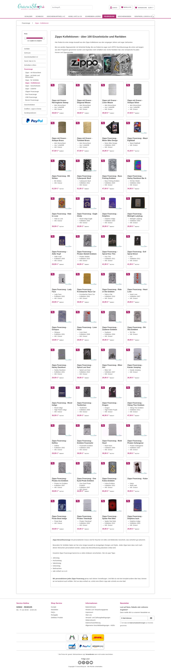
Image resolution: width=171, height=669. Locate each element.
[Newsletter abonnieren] (151, 618)
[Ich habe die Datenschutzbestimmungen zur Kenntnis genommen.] (121, 622)
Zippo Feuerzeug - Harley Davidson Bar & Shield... (136, 177)
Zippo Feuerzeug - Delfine (59, 442)
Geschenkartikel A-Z (31, 57)
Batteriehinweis (91, 607)
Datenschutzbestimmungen (137, 623)
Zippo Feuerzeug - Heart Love (137, 291)
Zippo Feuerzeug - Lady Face (62, 291)
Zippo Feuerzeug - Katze (137, 478)
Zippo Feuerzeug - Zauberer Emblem (109, 328)
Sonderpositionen (30, 113)
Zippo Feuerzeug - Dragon (109, 404)
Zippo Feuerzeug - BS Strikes (61, 177)
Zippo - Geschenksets (32, 86)
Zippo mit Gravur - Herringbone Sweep (60, 101)
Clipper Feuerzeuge (32, 91)
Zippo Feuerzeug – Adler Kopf (59, 253)
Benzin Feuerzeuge (32, 100)
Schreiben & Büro (30, 65)
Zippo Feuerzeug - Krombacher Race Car (86, 291)
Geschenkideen (29, 105)
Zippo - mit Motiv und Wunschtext (32, 76)
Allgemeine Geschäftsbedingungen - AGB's (100, 625)
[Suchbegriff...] (71, 7)
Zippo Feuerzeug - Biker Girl (112, 366)
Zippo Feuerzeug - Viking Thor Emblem (135, 404)
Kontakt (53, 607)
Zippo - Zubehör (30, 89)
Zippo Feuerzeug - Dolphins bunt (134, 517)
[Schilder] (28, 16)
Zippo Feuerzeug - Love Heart (87, 328)
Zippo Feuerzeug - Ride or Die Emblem (112, 291)
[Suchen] (90, 7)
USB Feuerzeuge (31, 97)
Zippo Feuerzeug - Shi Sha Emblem (136, 328)
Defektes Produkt (57, 617)
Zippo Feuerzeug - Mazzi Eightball (137, 139)
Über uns (89, 615)
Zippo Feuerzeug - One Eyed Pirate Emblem (86, 480)
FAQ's (53, 612)
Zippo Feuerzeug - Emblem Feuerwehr (85, 442)
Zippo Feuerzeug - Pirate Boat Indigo (59, 517)
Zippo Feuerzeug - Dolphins (109, 215)
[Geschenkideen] (124, 16)
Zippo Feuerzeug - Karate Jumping (134, 366)
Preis (25, 34)
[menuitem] (71, 7)
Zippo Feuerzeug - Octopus (59, 328)
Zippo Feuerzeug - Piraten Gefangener (135, 442)
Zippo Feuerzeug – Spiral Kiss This (110, 253)
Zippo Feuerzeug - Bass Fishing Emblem (112, 177)
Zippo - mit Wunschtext (33, 72)
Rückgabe (54, 615)
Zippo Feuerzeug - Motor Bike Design (110, 139)
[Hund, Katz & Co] (75, 16)
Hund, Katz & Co (30, 61)
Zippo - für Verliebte (32, 80)
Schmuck (27, 53)
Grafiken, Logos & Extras (32, 109)
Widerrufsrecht (91, 620)
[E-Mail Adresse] (134, 618)
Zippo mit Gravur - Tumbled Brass (84, 139)
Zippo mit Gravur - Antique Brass (59, 139)
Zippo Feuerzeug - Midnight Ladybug (134, 215)
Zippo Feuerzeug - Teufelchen (84, 404)
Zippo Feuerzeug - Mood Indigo (62, 404)
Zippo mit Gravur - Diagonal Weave (84, 101)
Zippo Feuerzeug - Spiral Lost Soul (84, 366)
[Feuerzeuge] (109, 16)
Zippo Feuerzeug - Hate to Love (61, 215)
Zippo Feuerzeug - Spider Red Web (109, 517)
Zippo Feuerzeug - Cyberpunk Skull (84, 177)
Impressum (89, 612)
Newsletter (54, 610)
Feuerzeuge (28, 69)
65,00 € (39, 41)
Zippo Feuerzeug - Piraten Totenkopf (84, 517)
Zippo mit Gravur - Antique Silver (135, 101)
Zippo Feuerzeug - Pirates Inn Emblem (60, 480)
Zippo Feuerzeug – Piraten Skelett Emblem (87, 253)
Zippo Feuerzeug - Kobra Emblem (109, 480)
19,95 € (32, 41)
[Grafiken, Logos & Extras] (146, 16)
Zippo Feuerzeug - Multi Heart (112, 442)
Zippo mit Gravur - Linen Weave (109, 101)
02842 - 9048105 (24, 607)
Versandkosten (89, 654)
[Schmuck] (39, 16)
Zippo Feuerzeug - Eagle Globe (87, 215)
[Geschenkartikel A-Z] (56, 16)
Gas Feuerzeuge (31, 94)
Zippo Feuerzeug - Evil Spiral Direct (136, 253)
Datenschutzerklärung (93, 623)
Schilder (27, 49)
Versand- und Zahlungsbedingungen (98, 617)
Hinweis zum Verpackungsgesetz (97, 610)
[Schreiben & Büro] (92, 16)
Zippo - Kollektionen (32, 83)
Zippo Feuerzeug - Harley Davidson (59, 366)
